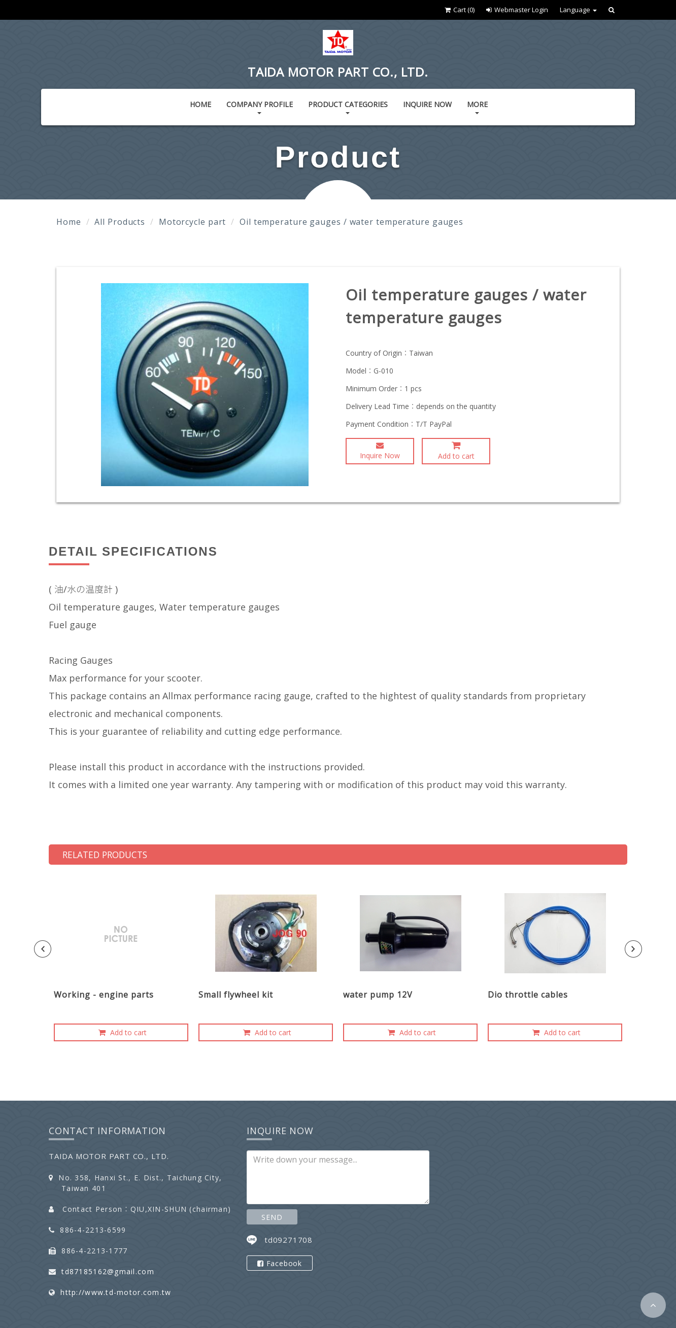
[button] (653, 1305)
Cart (460, 9)
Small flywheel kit (235, 994)
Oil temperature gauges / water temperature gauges (351, 221)
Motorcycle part (192, 221)
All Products (119, 221)
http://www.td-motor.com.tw (115, 1292)
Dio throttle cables (528, 994)
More (477, 106)
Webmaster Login (517, 9)
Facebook (279, 1263)
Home (200, 104)
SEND (271, 1217)
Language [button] (578, 9)
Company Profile (259, 106)
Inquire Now (427, 104)
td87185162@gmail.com (107, 1271)
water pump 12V (378, 994)
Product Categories (348, 106)
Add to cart (456, 450)
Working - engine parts (104, 994)
